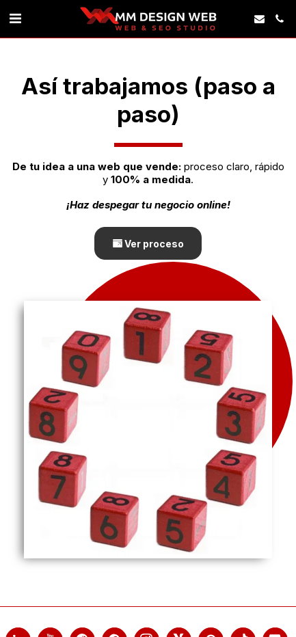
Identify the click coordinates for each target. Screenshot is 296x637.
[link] (15, 18)
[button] (259, 19)
